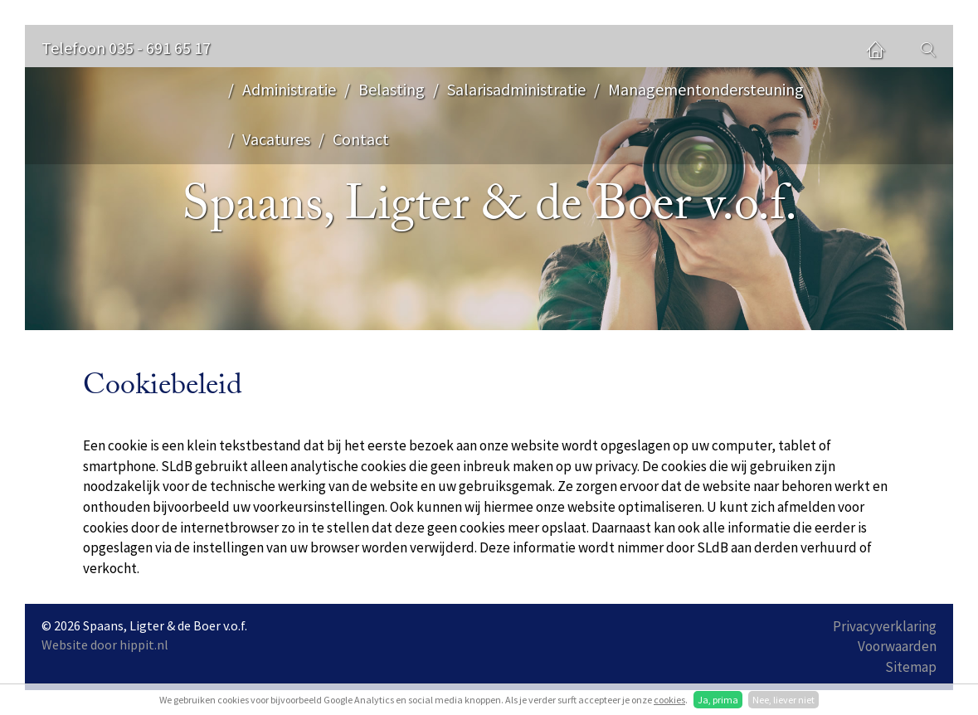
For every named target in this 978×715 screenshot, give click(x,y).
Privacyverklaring (885, 626)
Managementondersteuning (706, 89)
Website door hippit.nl (104, 644)
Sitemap (911, 667)
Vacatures (276, 139)
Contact (361, 139)
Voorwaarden (897, 646)
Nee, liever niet (783, 699)
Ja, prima (718, 699)
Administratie (289, 89)
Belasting (391, 89)
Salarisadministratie (516, 89)
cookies (669, 699)
